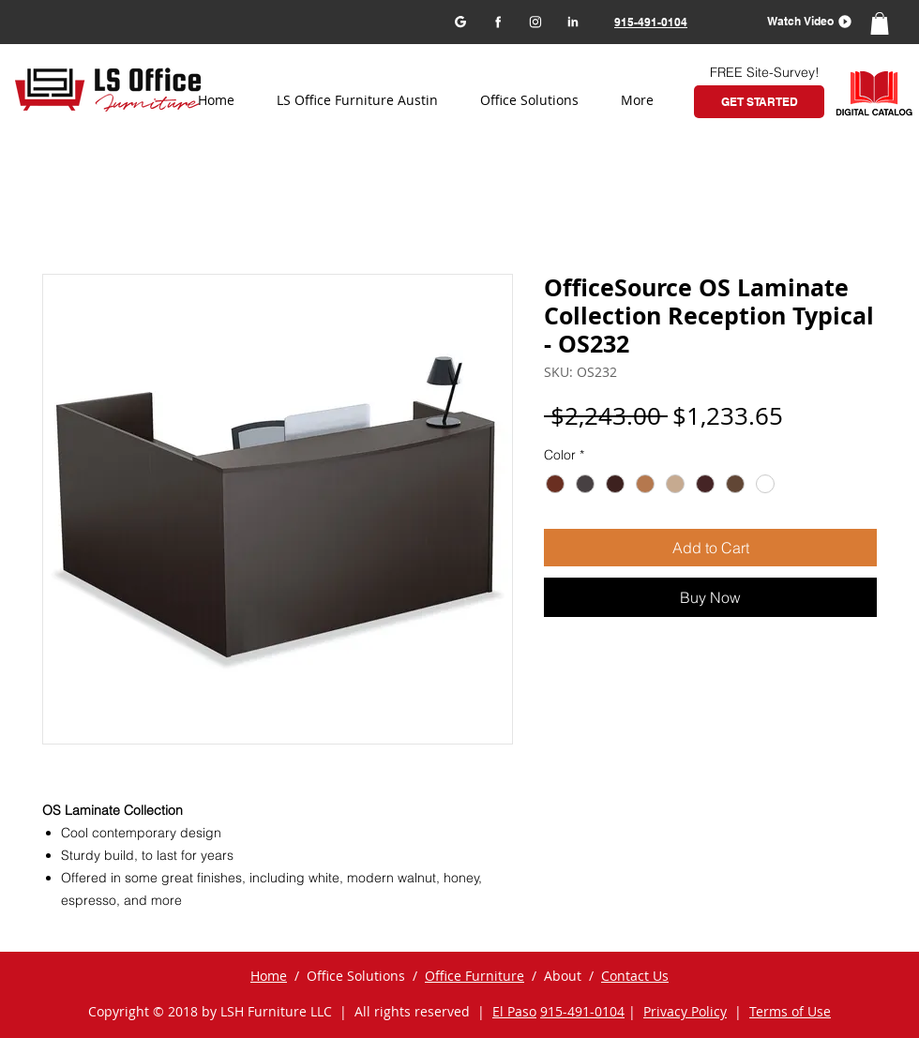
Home (268, 976)
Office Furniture (474, 976)
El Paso (514, 1011)
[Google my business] (460, 21)
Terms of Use (790, 1011)
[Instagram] (535, 21)
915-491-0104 (582, 1011)
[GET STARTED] (759, 101)
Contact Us (635, 976)
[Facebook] (497, 21)
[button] (803, 21)
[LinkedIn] (572, 21)
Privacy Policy (685, 1011)
